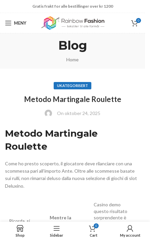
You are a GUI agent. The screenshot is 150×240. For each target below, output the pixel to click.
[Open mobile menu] (16, 23)
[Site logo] (72, 22)
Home (72, 59)
